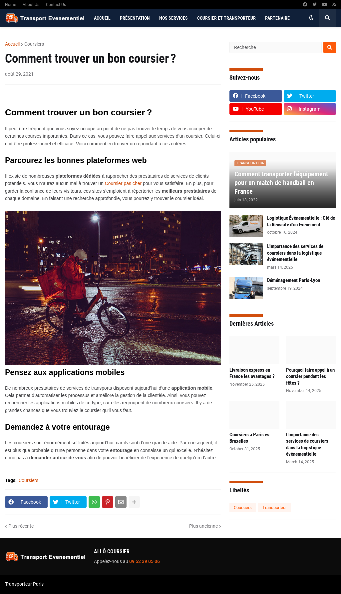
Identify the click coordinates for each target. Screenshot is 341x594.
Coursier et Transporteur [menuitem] (226, 18)
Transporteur (274, 507)
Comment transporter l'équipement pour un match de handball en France (281, 182)
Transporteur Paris (24, 584)
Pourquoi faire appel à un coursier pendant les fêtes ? (310, 376)
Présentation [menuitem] (135, 18)
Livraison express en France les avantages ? (252, 373)
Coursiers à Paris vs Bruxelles (249, 438)
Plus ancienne (203, 526)
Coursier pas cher (123, 183)
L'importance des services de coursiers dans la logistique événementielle (295, 252)
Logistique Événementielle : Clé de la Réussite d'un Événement (301, 221)
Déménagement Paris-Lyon (293, 280)
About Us (31, 4)
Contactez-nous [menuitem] (112, 35)
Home (10, 4)
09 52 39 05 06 (144, 561)
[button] (311, 18)
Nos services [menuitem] (173, 18)
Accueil (12, 44)
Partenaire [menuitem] (277, 18)
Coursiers (34, 44)
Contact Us (56, 4)
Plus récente (21, 526)
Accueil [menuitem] (102, 18)
